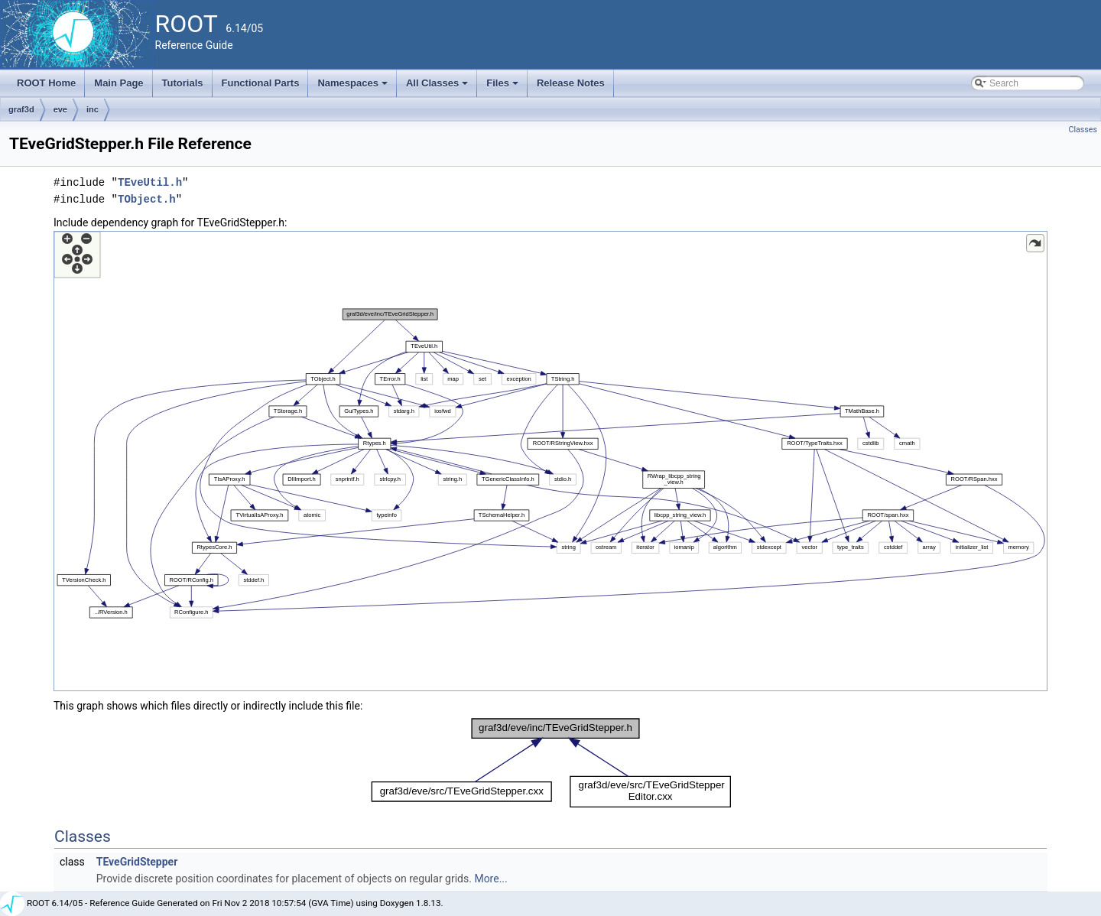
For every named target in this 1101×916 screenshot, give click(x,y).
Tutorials (182, 83)
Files (503, 87)
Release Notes (571, 83)
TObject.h (147, 199)
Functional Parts (261, 83)
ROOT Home (46, 83)
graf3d (21, 109)
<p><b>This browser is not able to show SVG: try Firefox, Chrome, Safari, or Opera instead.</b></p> (550, 461)
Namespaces (353, 87)
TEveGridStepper (137, 862)
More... (490, 878)
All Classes (438, 87)
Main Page (118, 83)
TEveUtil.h (150, 182)
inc (92, 109)
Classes (1083, 130)
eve (60, 109)
